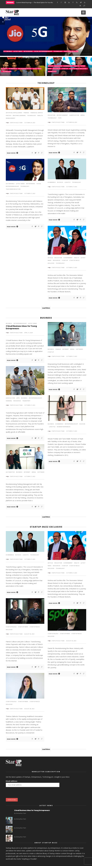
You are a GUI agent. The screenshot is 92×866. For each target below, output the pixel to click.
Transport (26, 401)
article (50, 66)
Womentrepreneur (63, 427)
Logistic (68, 182)
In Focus (60, 182)
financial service (36, 113)
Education (58, 66)
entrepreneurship (24, 68)
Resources (56, 68)
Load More (46, 308)
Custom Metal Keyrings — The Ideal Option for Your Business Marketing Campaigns (44, 2)
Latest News (17, 51)
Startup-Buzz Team (16, 122)
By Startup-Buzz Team (20, 813)
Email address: (12, 781)
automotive (10, 472)
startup (65, 68)
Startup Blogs (11, 627)
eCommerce (13, 68)
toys (59, 118)
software (79, 349)
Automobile (7, 51)
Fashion (82, 424)
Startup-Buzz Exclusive (77, 68)
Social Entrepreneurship (43, 51)
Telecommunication (71, 51)
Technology (57, 51)
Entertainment (62, 115)
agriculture (10, 398)
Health (76, 66)
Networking (28, 51)
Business (4, 68)
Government (68, 66)
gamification (74, 115)
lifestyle (52, 427)
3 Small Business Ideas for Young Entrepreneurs (21, 327)
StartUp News (23, 627)
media (82, 115)
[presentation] (23, 793)
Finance (26, 113)
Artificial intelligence (14, 113)
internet (65, 349)
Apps (18, 398)
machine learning (19, 115)
